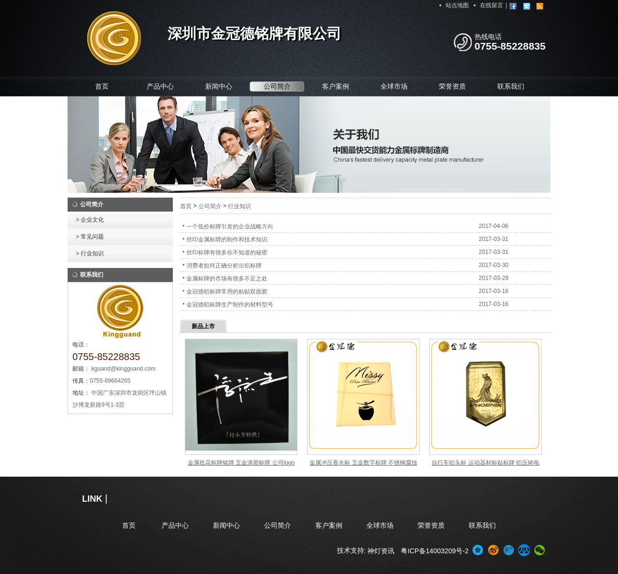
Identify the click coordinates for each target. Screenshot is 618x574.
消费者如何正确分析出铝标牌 (224, 265)
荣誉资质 (452, 86)
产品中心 (160, 86)
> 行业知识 (90, 253)
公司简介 (277, 86)
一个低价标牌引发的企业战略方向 (229, 226)
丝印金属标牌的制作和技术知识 (226, 239)
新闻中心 (218, 86)
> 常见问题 (90, 236)
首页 (102, 86)
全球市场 (393, 86)
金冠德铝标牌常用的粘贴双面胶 (226, 291)
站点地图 (457, 5)
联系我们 (510, 86)
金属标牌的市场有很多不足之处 (226, 278)
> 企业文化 (90, 219)
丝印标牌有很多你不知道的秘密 (226, 252)
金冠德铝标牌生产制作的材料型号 (229, 304)
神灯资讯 (380, 551)
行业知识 (239, 206)
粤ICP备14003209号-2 (434, 551)
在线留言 (491, 5)
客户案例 (335, 86)
